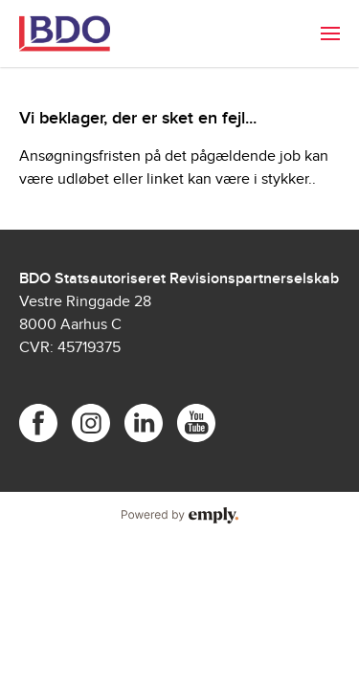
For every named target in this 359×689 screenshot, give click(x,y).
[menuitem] (330, 33)
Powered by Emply (179, 515)
